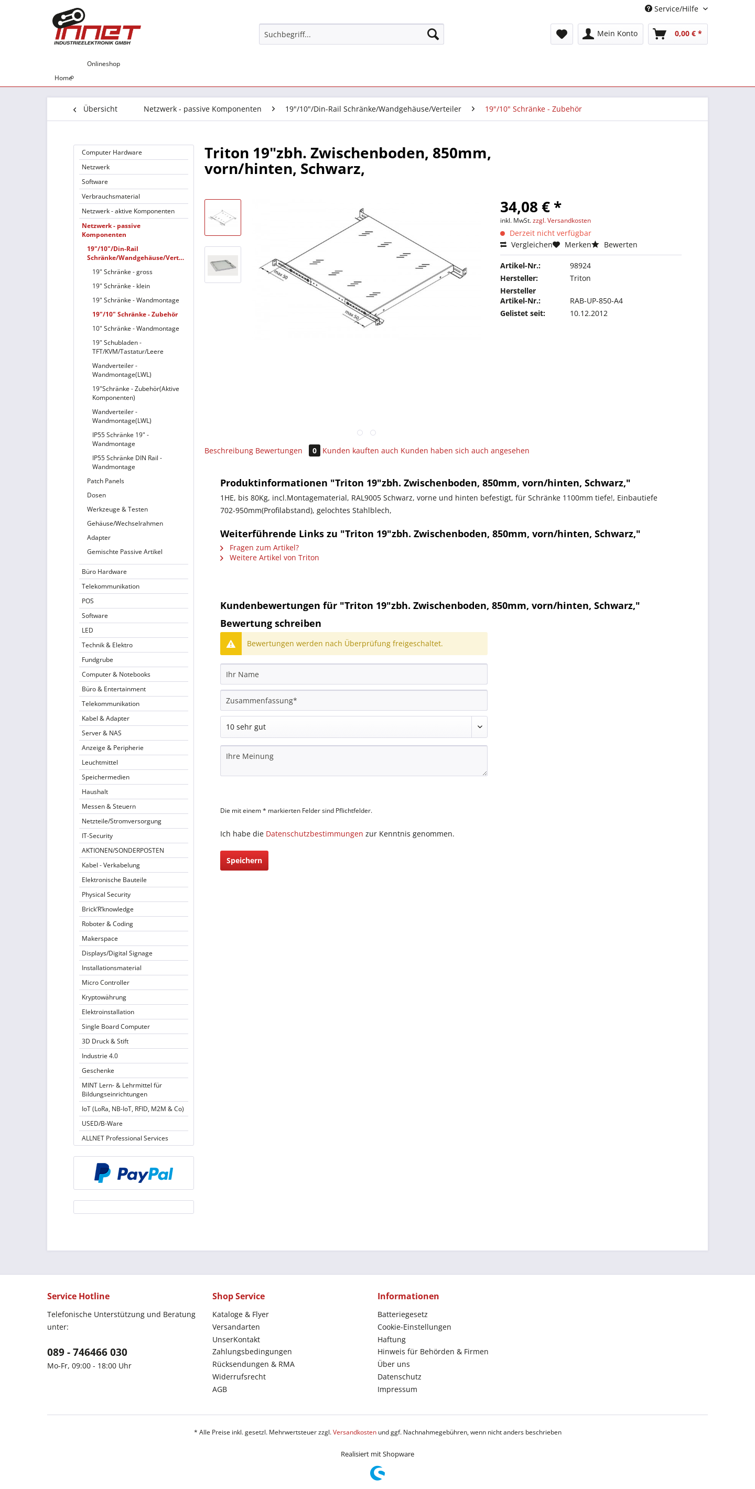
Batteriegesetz (403, 1314)
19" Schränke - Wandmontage (135, 300)
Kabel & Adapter (106, 718)
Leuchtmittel (100, 762)
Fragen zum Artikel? (259, 547)
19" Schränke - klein (121, 285)
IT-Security (97, 835)
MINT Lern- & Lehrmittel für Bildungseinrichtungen (122, 1090)
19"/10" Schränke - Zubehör (135, 314)
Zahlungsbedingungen (252, 1351)
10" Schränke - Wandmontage (135, 328)
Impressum (397, 1389)
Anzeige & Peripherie (113, 747)
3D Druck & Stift (105, 1041)
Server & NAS (102, 733)
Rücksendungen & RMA (253, 1364)
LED (87, 630)
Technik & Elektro (107, 644)
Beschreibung (228, 450)
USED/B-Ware (102, 1123)
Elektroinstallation (108, 1011)
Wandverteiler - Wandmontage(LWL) (122, 370)
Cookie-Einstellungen (414, 1327)
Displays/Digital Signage (117, 953)
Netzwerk (96, 166)
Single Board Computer (116, 1026)
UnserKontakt (236, 1339)
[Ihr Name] (354, 674)
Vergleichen (526, 244)
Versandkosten (354, 1432)
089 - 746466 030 (87, 1352)
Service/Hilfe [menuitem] (672, 9)
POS (88, 600)
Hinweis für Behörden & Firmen (433, 1351)
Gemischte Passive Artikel (125, 551)
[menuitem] (351, 39)
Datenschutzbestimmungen (314, 834)
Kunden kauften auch (360, 450)
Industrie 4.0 (100, 1055)
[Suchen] (433, 34)
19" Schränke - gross (122, 271)
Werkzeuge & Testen (117, 509)
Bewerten (614, 244)
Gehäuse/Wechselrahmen (125, 523)
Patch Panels (105, 480)
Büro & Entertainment (114, 688)
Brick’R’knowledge (108, 909)
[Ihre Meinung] (354, 760)
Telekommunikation (110, 586)
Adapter (99, 537)
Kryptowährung (104, 997)
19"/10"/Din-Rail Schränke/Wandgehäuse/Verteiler (137, 253)
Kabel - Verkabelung (111, 865)
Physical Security (106, 894)
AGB (219, 1389)
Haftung (392, 1339)
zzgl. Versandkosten (562, 220)
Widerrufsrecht (239, 1377)
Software (95, 181)
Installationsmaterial (112, 967)
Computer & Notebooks (116, 674)
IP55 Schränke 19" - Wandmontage (120, 439)
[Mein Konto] (610, 34)
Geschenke (98, 1070)
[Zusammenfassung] (354, 700)
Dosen (96, 495)
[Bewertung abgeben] (354, 727)
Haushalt (95, 791)
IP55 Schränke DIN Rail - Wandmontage (127, 462)
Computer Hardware (112, 152)
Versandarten (236, 1327)
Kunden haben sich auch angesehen (465, 450)
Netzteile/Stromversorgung (121, 821)
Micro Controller (106, 982)
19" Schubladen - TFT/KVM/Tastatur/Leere (128, 347)
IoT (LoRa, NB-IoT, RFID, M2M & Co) (133, 1108)
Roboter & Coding (107, 923)
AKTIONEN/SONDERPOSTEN (123, 850)
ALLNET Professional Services (125, 1138)
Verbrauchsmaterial (111, 196)
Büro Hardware (104, 571)
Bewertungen (288, 450)
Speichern (244, 860)
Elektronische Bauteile (114, 879)
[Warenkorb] (678, 34)
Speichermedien (106, 777)
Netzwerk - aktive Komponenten (128, 210)
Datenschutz (400, 1377)
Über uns (394, 1364)
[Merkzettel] (562, 34)
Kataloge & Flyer (240, 1314)
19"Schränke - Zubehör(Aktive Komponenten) (135, 393)
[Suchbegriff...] (351, 34)
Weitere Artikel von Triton (269, 557)
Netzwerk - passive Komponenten (111, 230)
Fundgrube (97, 659)
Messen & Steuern (109, 806)
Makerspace (100, 938)
